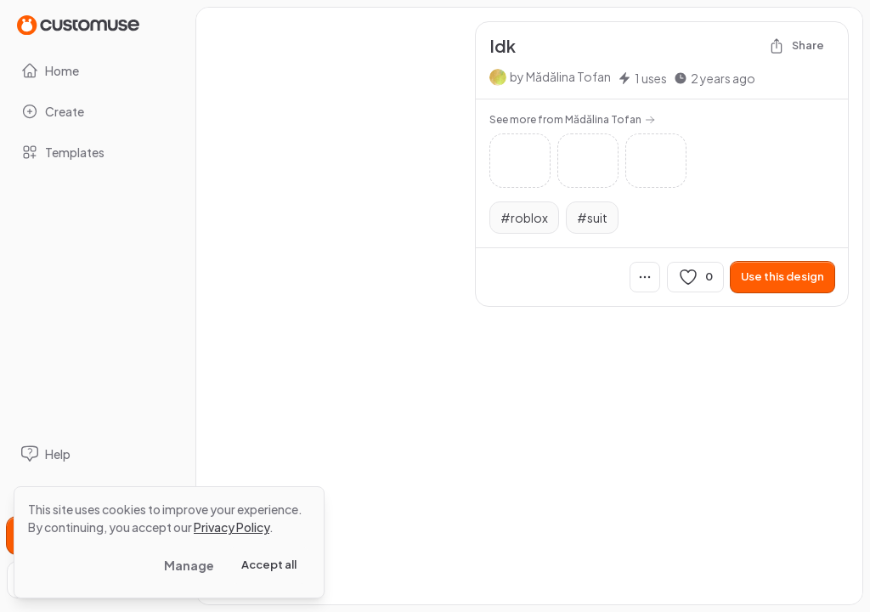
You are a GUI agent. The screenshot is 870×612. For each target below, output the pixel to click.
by (560, 76)
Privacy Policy (231, 527)
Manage (189, 565)
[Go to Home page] (78, 24)
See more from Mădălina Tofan (572, 119)
